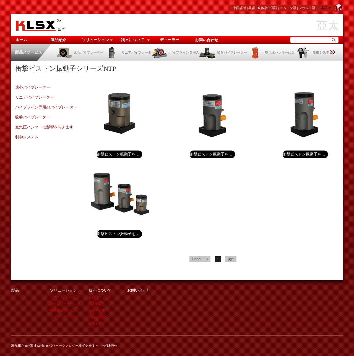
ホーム (21, 40)
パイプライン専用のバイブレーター (46, 107)
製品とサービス (28, 52)
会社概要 (95, 304)
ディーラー (169, 40)
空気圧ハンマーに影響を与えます (44, 127)
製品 (15, 290)
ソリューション (95, 40)
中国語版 (239, 8)
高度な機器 (96, 317)
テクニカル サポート (65, 297)
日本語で (324, 8)
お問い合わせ (206, 40)
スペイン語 (288, 8)
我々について (132, 40)
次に (231, 259)
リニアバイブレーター (34, 97)
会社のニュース (100, 297)
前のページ (200, 259)
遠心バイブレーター (79, 52)
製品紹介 (58, 40)
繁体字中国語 (267, 8)
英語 (251, 8)
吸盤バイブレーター (223, 52)
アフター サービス (63, 317)
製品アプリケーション (66, 304)
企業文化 (95, 324)
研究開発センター (63, 310)
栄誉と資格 (96, 310)
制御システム (314, 52)
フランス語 (307, 8)
